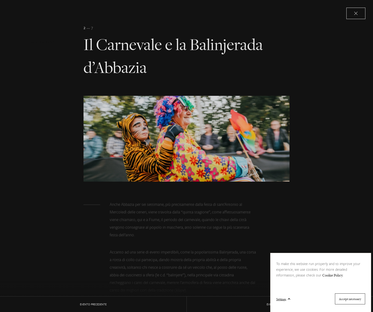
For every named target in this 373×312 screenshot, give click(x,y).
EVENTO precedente (93, 304)
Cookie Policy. (332, 275)
